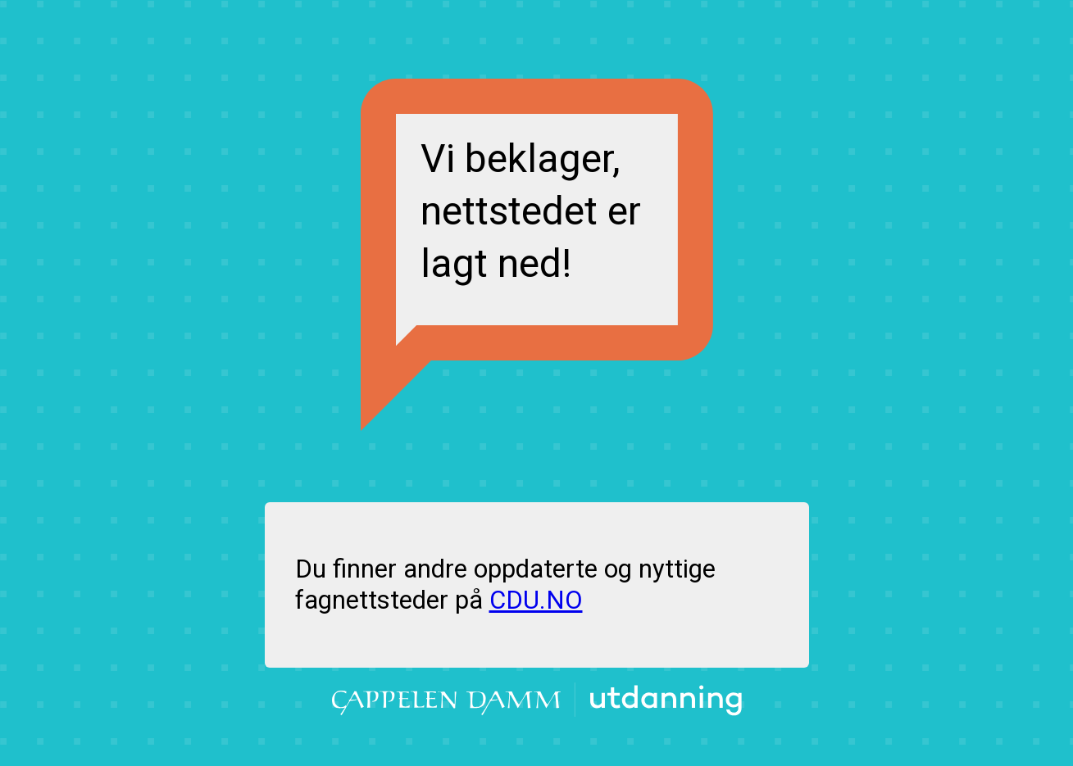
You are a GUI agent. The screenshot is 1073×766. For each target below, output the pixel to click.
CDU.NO (536, 600)
